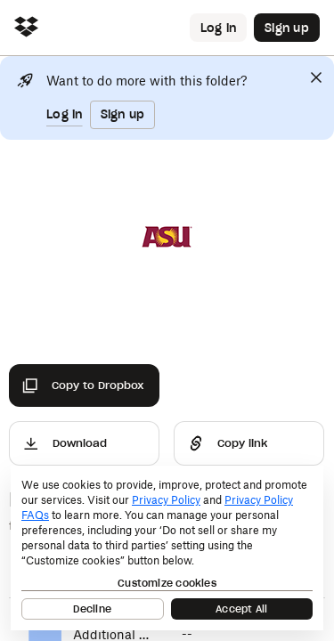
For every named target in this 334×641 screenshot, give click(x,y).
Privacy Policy (166, 500)
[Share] (249, 443)
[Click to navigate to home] (26, 28)
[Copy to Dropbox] (84, 385)
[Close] (316, 77)
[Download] (84, 443)
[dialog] (167, 548)
